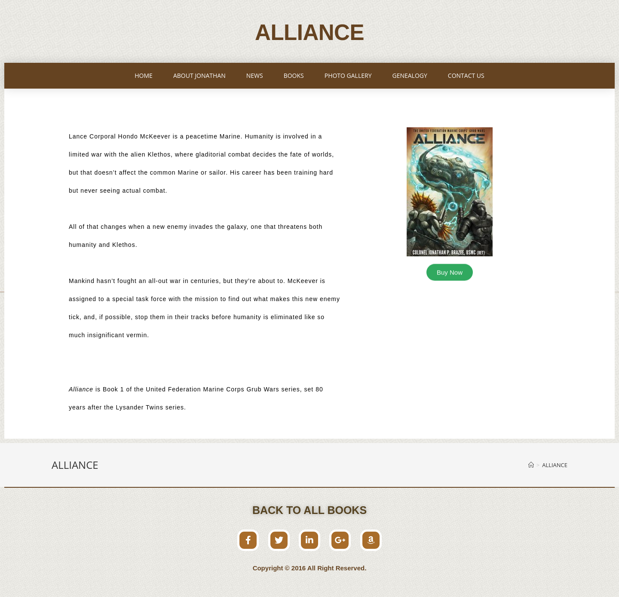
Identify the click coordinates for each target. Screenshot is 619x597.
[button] (449, 271)
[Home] (531, 465)
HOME (144, 75)
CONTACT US (466, 75)
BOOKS (294, 75)
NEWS (254, 75)
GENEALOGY (409, 75)
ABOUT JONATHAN (199, 75)
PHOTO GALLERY (348, 75)
